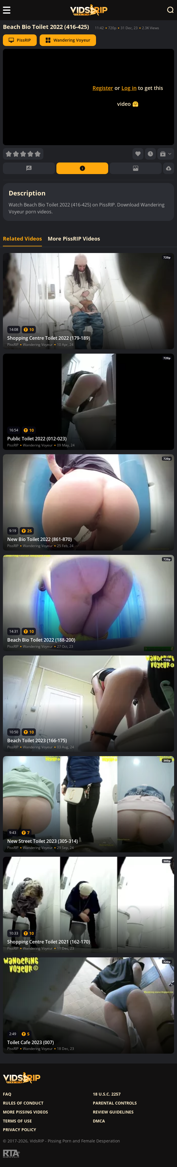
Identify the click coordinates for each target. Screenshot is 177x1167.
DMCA (99, 1121)
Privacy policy (19, 1129)
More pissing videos (25, 1112)
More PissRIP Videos (74, 238)
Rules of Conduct (23, 1103)
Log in (129, 87)
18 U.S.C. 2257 (107, 1094)
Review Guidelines (113, 1112)
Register (103, 87)
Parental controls (115, 1103)
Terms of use (17, 1121)
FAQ (7, 1094)
